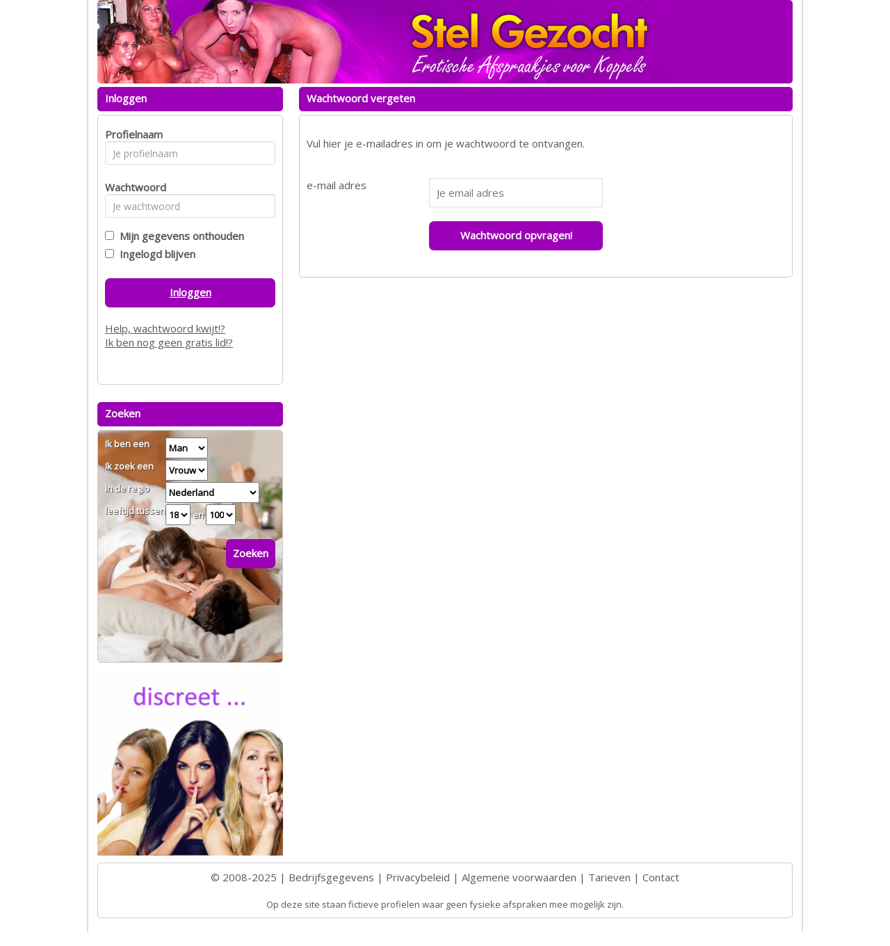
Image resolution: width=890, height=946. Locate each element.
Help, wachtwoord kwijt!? (165, 328)
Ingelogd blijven (154, 254)
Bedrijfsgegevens (331, 877)
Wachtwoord (132, 187)
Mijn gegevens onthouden (179, 236)
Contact (660, 877)
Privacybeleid (418, 877)
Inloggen (190, 292)
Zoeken (250, 553)
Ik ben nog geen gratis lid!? (169, 342)
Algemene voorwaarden (519, 877)
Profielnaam (132, 134)
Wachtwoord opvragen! (516, 235)
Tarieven (609, 877)
